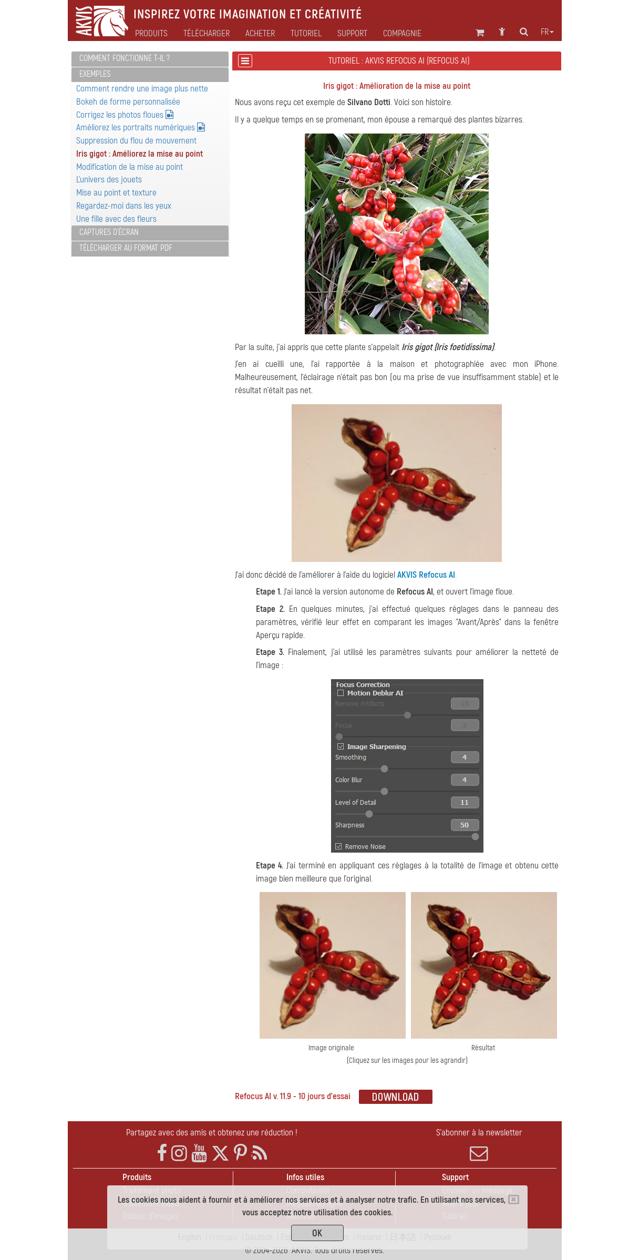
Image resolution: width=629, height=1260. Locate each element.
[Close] (513, 1199)
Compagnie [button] (402, 33)
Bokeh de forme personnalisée (128, 101)
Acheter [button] (260, 33)
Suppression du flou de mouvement (136, 140)
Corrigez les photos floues (124, 114)
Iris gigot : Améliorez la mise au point (139, 153)
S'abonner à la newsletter (479, 1145)
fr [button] (547, 32)
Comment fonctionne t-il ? (124, 58)
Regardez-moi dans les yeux (123, 205)
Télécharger (206, 33)
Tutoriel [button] (306, 33)
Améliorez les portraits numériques (140, 127)
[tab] (150, 59)
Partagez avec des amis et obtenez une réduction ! (211, 1132)
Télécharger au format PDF (125, 248)
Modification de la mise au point (129, 166)
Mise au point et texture (116, 192)
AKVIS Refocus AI (426, 574)
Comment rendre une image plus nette (142, 88)
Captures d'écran (109, 232)
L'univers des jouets (109, 179)
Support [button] (352, 33)
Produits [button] (151, 33)
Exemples (94, 74)
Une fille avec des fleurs (116, 218)
